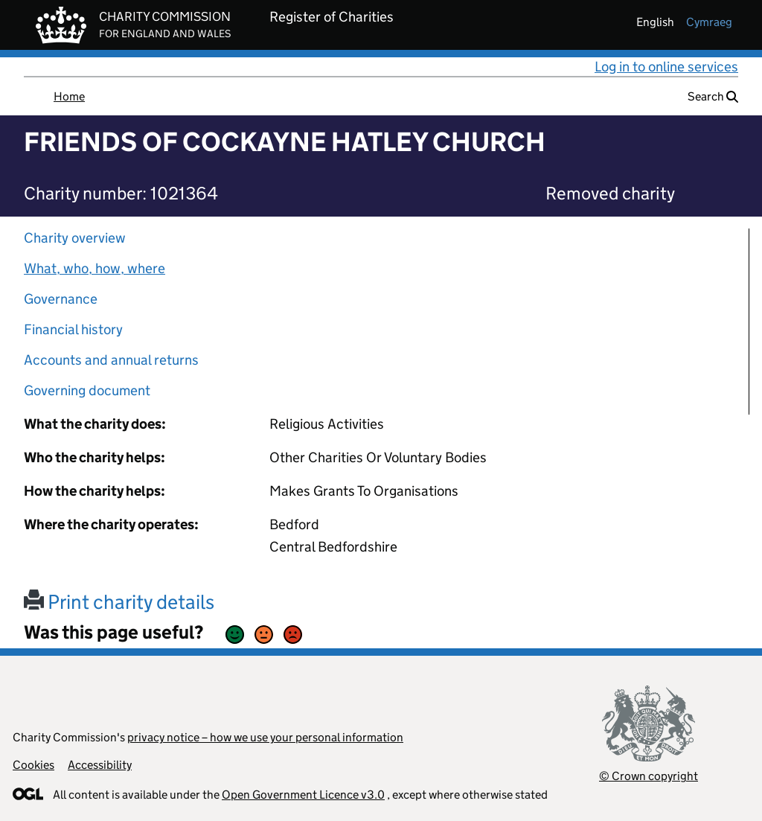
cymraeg (709, 22)
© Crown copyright (648, 776)
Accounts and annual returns (111, 359)
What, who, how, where (94, 268)
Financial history (73, 329)
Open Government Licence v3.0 (303, 795)
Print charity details (119, 602)
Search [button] (713, 96)
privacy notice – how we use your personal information (265, 737)
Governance (60, 298)
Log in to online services (666, 66)
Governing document (87, 390)
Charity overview (75, 237)
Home (69, 96)
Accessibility (100, 765)
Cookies (33, 765)
